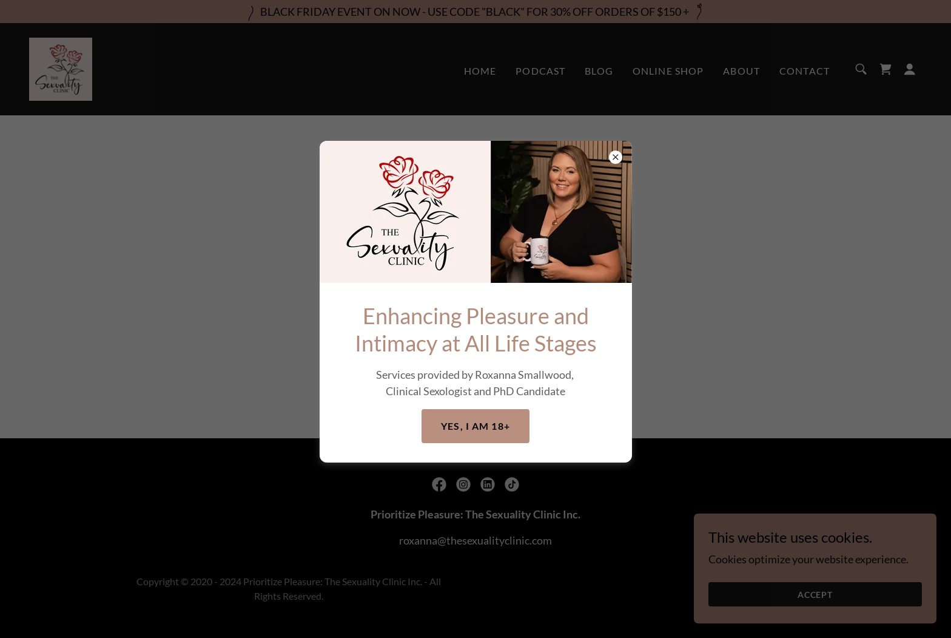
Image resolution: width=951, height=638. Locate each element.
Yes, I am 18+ (475, 426)
